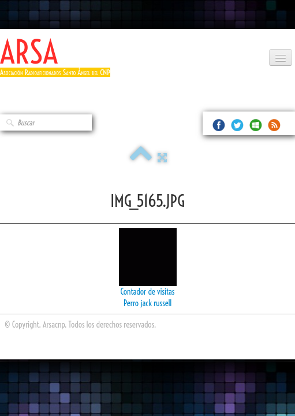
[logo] (59, 62)
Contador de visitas (148, 292)
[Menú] (280, 57)
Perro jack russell (147, 303)
